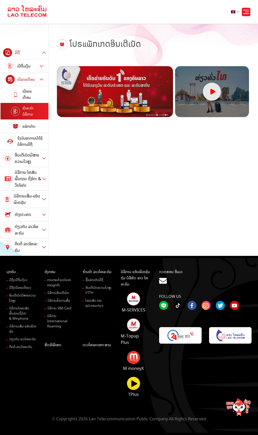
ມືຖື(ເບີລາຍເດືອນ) (20, 287)
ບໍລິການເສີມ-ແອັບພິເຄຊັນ (22, 329)
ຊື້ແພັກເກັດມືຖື (94, 280)
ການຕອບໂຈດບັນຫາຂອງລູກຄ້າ (59, 282)
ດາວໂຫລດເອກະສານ (97, 345)
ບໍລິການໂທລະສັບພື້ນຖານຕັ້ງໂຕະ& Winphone (19, 313)
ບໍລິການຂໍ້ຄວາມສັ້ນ (58, 300)
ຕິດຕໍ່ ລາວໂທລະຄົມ (20, 347)
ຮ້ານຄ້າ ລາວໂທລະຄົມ (97, 272)
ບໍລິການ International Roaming (57, 321)
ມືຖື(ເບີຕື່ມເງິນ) (18, 280)
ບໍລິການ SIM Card (59, 308)
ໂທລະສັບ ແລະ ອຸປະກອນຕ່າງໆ (94, 303)
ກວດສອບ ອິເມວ (205, 277)
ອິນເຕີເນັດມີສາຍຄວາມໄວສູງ (22, 298)
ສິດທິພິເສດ (53, 345)
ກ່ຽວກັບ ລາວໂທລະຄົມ (22, 339)
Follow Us (170, 296)
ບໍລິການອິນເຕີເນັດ (58, 292)
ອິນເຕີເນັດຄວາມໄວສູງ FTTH (98, 290)
